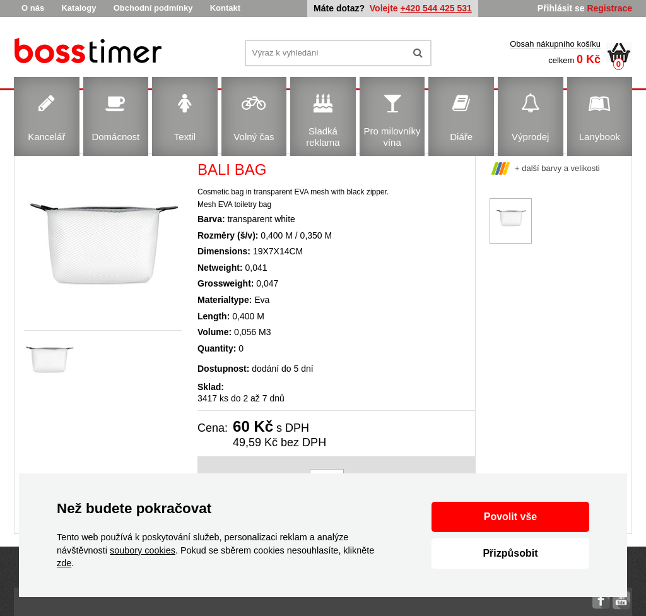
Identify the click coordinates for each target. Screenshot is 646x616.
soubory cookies (142, 550)
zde (64, 563)
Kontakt (225, 8)
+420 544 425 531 (436, 8)
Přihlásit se (561, 8)
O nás (32, 8)
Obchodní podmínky (153, 8)
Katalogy (78, 8)
